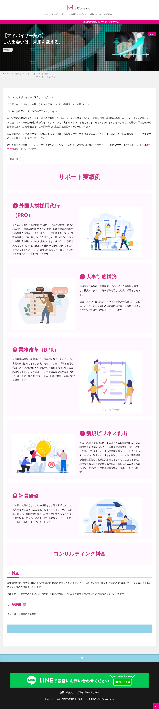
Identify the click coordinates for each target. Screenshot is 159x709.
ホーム (46, 14)
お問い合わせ (95, 14)
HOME (7, 74)
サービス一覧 (58, 14)
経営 (8, 50)
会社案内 (108, 14)
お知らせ (18, 74)
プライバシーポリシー (88, 692)
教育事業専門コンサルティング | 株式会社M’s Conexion (88, 699)
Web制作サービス (76, 14)
